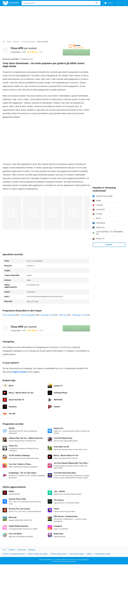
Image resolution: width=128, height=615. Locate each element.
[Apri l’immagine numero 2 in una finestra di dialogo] (52, 213)
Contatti (11, 550)
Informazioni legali (77, 554)
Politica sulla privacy (58, 554)
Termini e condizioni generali (14, 554)
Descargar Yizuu (47, 315)
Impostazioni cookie (102, 554)
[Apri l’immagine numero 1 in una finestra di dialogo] (32, 213)
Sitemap (32, 550)
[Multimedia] (16, 42)
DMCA (89, 554)
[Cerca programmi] (96, 3)
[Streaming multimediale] (28, 42)
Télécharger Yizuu (79, 315)
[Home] (3, 42)
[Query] (61, 3)
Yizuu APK (23, 48)
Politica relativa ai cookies (38, 554)
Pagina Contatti (19, 372)
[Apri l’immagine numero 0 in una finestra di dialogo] (12, 213)
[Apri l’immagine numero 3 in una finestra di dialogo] (73, 213)
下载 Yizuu (63, 315)
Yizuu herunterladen (28, 315)
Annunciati (21, 550)
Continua (109, 244)
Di (15, 52)
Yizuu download (9, 315)
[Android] (8, 42)
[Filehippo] (11, 3)
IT (122, 3)
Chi (4, 550)
